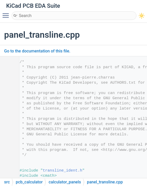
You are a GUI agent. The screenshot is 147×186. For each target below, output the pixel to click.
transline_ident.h (62, 170)
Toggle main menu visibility (7, 13)
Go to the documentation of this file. (37, 51)
